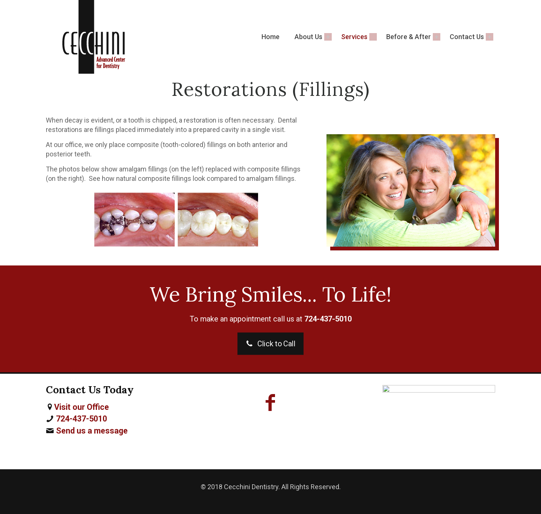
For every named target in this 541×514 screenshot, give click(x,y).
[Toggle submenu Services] (373, 37)
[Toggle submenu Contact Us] (489, 37)
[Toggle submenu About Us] (328, 37)
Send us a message (92, 430)
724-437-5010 (81, 418)
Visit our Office (81, 407)
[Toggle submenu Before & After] (436, 37)
